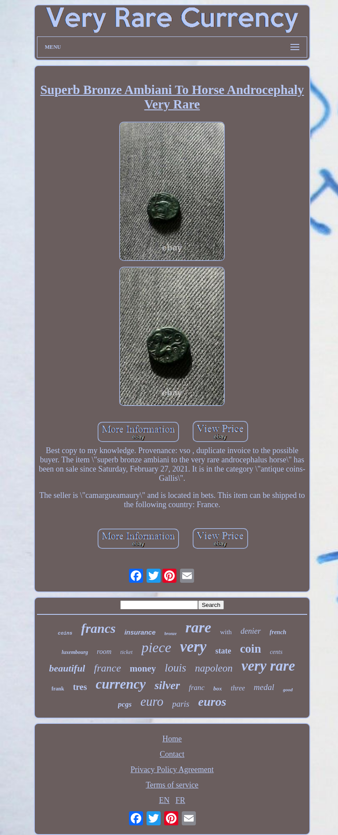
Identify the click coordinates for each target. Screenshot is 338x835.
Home (172, 738)
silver (167, 685)
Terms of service (172, 785)
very (193, 646)
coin (250, 648)
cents (276, 652)
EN (164, 800)
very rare (268, 666)
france (107, 668)
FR (180, 800)
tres (80, 687)
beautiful (67, 668)
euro (151, 701)
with (226, 631)
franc (197, 687)
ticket (126, 652)
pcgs (125, 704)
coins (65, 633)
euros (212, 701)
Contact (172, 754)
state (223, 650)
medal (264, 687)
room (104, 651)
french (278, 632)
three (238, 688)
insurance (140, 632)
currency (121, 684)
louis (175, 668)
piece (156, 647)
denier (251, 631)
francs (98, 628)
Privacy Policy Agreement (172, 769)
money (143, 668)
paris (180, 703)
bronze (171, 633)
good (288, 689)
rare (198, 627)
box (217, 688)
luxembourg (75, 652)
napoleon (214, 668)
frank (57, 689)
